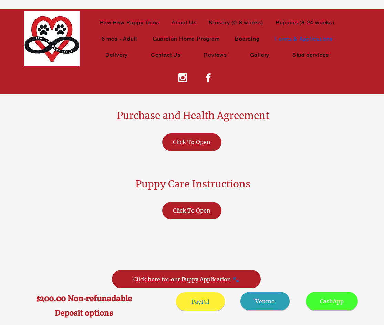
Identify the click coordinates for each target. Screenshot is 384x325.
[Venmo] (265, 301)
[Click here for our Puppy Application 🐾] (186, 279)
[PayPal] (200, 301)
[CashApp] (332, 301)
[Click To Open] (191, 142)
